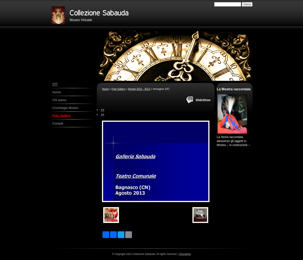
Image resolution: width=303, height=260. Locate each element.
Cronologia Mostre (65, 108)
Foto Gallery (61, 115)
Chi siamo (59, 100)
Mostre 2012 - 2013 (139, 89)
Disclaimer (185, 254)
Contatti (57, 123)
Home (56, 92)
